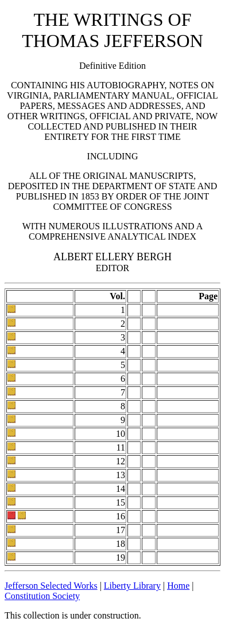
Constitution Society (42, 596)
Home (178, 585)
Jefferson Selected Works (51, 585)
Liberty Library (132, 585)
